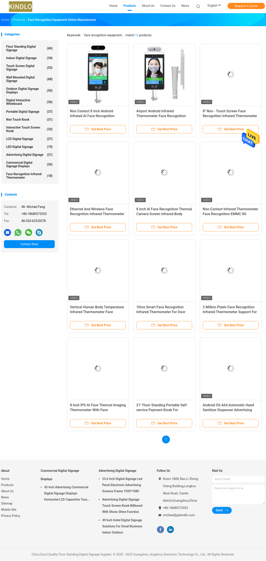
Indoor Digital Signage (29, 58)
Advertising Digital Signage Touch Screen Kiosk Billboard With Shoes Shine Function (122, 506)
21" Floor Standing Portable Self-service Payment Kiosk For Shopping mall (162, 410)
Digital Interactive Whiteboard (29, 101)
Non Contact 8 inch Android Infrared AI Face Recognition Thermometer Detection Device (94, 116)
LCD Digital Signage (29, 139)
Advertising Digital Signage (29, 155)
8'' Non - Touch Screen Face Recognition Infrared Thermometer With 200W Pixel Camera (230, 116)
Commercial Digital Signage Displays (29, 164)
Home (5, 479)
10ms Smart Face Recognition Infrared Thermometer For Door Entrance (160, 312)
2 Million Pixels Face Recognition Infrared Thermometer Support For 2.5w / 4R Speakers (230, 312)
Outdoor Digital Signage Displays (29, 90)
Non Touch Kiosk (29, 119)
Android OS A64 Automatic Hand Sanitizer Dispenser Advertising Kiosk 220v (228, 410)
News (5, 497)
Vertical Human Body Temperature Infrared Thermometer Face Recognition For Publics (97, 312)
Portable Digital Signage (29, 111)
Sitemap (6, 503)
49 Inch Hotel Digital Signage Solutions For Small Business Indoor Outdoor (122, 526)
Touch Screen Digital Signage (29, 67)
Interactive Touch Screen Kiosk (29, 129)
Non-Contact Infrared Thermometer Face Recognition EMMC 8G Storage (230, 214)
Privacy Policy (10, 515)
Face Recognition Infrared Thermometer (29, 175)
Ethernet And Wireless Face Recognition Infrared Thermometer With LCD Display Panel (97, 214)
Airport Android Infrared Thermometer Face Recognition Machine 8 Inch (161, 116)
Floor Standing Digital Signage (29, 48)
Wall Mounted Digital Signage (29, 79)
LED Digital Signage (29, 147)
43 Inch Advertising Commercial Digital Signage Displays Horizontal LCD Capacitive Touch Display (66, 494)
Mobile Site (8, 509)
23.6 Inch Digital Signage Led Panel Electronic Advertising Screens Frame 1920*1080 (122, 485)
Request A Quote (246, 6)
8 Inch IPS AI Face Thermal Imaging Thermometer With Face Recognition (98, 410)
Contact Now (29, 244)
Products (7, 485)
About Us (7, 491)
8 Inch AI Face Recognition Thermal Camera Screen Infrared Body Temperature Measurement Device (164, 214)
